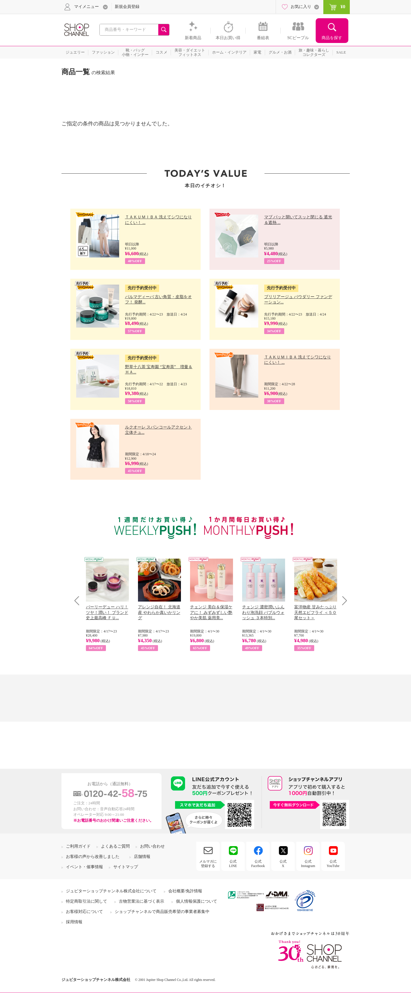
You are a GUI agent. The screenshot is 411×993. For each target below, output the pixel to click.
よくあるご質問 (115, 846)
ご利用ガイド (78, 846)
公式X (283, 863)
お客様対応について (84, 911)
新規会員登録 (127, 6)
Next (342, 600)
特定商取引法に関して (86, 901)
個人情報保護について (196, 901)
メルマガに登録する (208, 863)
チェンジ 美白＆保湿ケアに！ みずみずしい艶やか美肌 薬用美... (211, 612)
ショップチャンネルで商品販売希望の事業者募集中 (162, 911)
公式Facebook (258, 863)
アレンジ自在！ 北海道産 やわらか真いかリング (159, 612)
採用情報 (74, 922)
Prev (79, 600)
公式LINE (233, 863)
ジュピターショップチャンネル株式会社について (111, 891)
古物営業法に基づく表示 (141, 901)
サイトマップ (125, 867)
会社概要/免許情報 (185, 891)
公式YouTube (333, 863)
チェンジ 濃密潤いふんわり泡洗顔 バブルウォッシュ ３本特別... (263, 612)
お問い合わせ (152, 846)
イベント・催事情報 (84, 867)
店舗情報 (142, 856)
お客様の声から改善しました (92, 856)
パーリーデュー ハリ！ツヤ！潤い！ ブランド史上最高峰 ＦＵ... (107, 612)
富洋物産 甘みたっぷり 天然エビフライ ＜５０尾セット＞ (315, 612)
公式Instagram (308, 863)
